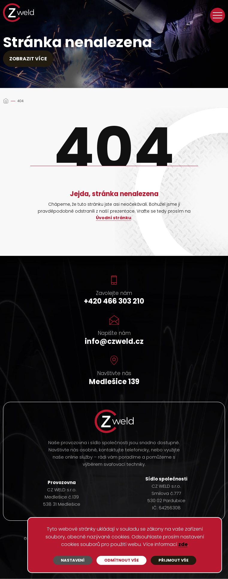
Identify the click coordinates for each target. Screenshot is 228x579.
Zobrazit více (28, 58)
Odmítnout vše (121, 560)
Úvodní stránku (113, 218)
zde (183, 544)
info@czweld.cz (114, 341)
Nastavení (72, 560)
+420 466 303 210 (114, 301)
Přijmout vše (173, 560)
